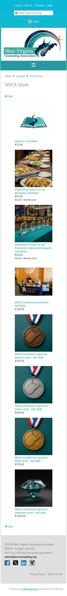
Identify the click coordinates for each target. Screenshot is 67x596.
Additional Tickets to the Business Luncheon (30, 191)
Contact (20, 76)
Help (49, 5)
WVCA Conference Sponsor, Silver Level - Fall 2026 (31, 407)
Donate (40, 5)
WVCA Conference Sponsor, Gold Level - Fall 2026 (31, 459)
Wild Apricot (30, 589)
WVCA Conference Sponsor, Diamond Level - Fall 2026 (31, 511)
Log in (36, 21)
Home (18, 5)
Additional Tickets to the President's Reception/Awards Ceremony (33, 248)
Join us (28, 5)
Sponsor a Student (26, 141)
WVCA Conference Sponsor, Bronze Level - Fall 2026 (31, 355)
